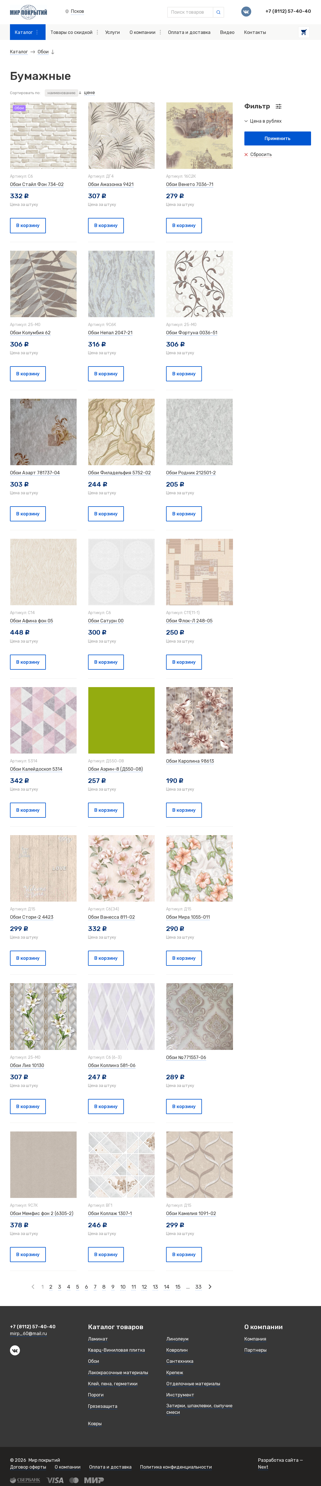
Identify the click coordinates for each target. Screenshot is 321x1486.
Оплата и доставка (189, 32)
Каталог (26, 32)
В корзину (28, 225)
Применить (278, 138)
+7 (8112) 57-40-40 (288, 11)
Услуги (112, 32)
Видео (227, 32)
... (188, 1287)
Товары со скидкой (74, 32)
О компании (145, 32)
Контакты (255, 32)
